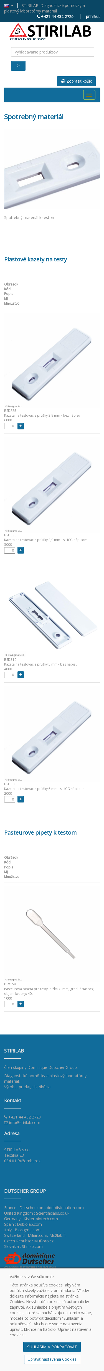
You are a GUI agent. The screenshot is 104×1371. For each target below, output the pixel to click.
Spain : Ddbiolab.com (23, 1224)
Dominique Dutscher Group (52, 1067)
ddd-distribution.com (65, 1207)
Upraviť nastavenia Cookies (52, 1359)
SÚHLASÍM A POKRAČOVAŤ (52, 1346)
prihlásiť (93, 16)
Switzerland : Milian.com (25, 1235)
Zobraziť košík (76, 81)
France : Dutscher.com (24, 1207)
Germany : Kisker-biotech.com (31, 1218)
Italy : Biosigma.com (22, 1229)
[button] (11, 5)
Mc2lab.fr (57, 1235)
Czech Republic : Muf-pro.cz (29, 1240)
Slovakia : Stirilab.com (23, 1246)
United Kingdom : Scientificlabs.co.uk (36, 1213)
